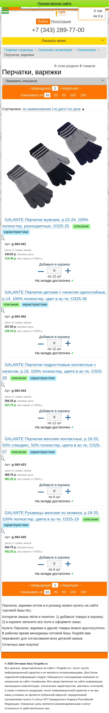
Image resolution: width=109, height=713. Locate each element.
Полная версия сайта (54, 3)
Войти (43, 21)
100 (73, 95)
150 (83, 95)
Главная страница (18, 50)
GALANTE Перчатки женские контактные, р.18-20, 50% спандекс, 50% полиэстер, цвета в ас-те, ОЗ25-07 (51, 445)
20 (55, 95)
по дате (59, 109)
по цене (74, 109)
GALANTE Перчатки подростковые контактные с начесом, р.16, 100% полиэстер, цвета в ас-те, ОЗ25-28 (52, 371)
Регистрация (61, 21)
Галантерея (86, 50)
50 (64, 95)
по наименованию (37, 109)
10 (47, 95)
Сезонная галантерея (55, 50)
